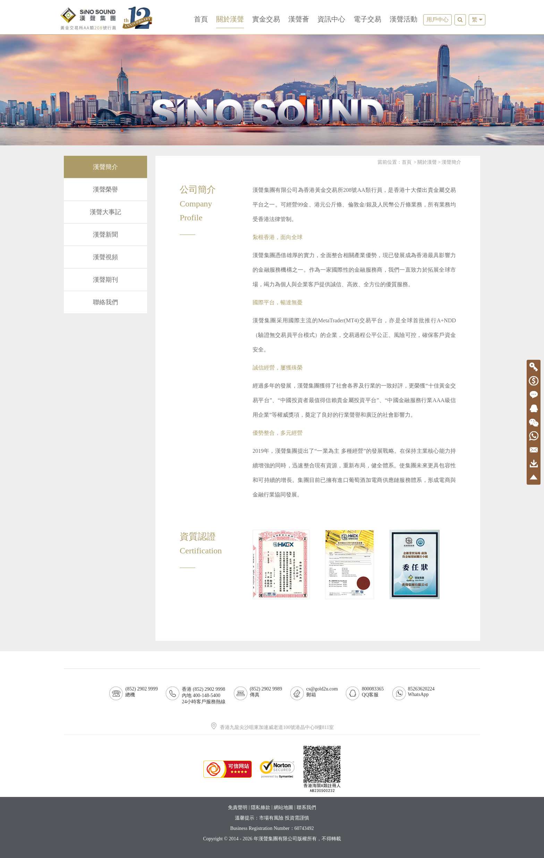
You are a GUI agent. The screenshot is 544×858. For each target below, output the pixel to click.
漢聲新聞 (105, 234)
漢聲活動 (403, 19)
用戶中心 (437, 20)
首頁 (201, 19)
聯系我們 (306, 807)
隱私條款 (260, 807)
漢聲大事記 (105, 212)
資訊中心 (331, 19)
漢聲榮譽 (105, 189)
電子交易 (367, 19)
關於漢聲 (230, 19)
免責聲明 (237, 807)
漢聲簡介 (105, 166)
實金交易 (266, 19)
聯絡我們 (105, 302)
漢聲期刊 (105, 279)
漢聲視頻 (105, 257)
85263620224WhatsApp (421, 691)
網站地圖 (283, 807)
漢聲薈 (298, 19)
